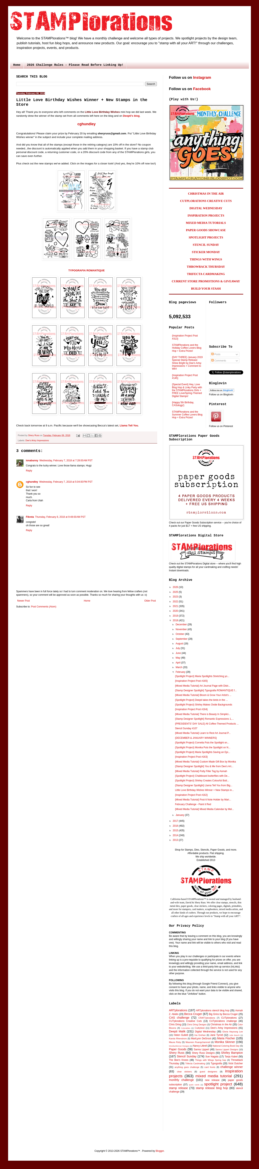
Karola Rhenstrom (178, 1038)
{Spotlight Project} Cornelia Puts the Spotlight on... (202, 742)
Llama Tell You (129, 425)
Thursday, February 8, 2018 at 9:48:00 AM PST (60, 516)
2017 (176, 821)
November (182, 629)
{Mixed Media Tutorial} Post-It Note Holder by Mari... (203, 799)
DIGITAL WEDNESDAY (205, 208)
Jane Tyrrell (216, 1035)
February (181, 672)
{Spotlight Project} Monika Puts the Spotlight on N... (202, 747)
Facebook (202, 89)
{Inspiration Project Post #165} (191, 680)
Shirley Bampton (232, 1052)
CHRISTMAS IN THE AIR (206, 193)
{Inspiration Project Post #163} (191, 756)
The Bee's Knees (178, 1060)
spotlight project (218, 1084)
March (179, 667)
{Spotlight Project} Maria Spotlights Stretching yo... (202, 676)
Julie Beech (234, 1035)
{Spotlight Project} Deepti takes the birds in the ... (201, 700)
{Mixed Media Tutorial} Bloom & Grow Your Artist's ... (203, 695)
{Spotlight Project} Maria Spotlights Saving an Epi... (202, 752)
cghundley (86, 124)
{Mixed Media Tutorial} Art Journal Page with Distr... (202, 685)
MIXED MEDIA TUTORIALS (206, 222)
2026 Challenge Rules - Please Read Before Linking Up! (75, 65)
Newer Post (23, 600)
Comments (218, 360)
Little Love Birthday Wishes (102, 111)
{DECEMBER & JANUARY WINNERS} (196, 738)
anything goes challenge (187, 1067)
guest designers (208, 1071)
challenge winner (231, 1067)
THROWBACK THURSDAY (206, 266)
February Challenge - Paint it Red (193, 804)
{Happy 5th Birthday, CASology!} (183, 404)
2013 (176, 840)
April (178, 662)
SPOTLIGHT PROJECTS (206, 237)
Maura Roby (175, 1042)
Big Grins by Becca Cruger (223, 1014)
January (180, 815)
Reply (29, 470)
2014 (176, 835)
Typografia (216, 1063)
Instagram (202, 77)
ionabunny (32, 460)
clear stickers (184, 1071)
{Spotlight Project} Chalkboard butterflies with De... (202, 775)
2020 (176, 610)
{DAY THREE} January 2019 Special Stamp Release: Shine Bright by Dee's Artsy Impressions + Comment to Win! (187, 363)
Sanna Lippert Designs (226, 1049)
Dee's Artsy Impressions (37, 440)
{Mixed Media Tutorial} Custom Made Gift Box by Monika (205, 761)
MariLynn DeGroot (201, 1038)
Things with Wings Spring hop (210, 1060)
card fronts (209, 1067)
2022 (176, 601)
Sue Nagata (212, 1056)
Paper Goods (177, 1049)
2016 (176, 825)
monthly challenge (181, 1080)
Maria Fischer (226, 1038)
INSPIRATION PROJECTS (206, 215)
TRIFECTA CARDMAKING (206, 274)
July (178, 648)
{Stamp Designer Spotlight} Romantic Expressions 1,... (204, 718)
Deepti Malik (177, 1031)
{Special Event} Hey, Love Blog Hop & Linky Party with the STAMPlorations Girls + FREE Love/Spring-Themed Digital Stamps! (187, 390)
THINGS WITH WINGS (206, 259)
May (178, 657)
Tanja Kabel (231, 1056)
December (182, 624)
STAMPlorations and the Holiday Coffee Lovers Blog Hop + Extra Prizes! (186, 348)
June (179, 653)
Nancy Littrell (200, 1045)
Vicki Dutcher (235, 1063)
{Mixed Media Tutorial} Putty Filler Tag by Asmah (201, 771)
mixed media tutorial (213, 1076)
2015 (176, 830)
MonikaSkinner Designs (179, 1046)
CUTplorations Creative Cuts (185, 1021)
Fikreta (30, 516)
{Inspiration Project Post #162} (191, 795)
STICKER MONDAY (206, 252)
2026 (176, 587)
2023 (176, 596)
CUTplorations (229, 1017)
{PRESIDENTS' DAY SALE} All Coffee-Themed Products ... (207, 723)
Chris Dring (175, 1024)
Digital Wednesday (205, 1031)
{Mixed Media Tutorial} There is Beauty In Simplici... (202, 714)
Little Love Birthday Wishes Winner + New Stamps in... (204, 790)
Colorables (185, 1028)
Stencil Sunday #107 (186, 728)
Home (16, 65)
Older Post (150, 600)
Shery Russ (176, 1052)
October (180, 634)
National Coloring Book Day (226, 1046)
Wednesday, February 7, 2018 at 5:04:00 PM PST (65, 481)
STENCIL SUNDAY (206, 244)
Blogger (160, 1151)
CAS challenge (179, 1017)
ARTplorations (178, 1010)
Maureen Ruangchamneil (198, 1042)
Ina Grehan (200, 1035)
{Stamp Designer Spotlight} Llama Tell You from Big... (203, 785)
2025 (176, 592)
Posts (215, 354)
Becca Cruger (193, 1014)
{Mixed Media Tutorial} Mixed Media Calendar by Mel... (204, 809)
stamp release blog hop (212, 1088)
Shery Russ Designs (203, 1052)
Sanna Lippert (201, 1049)
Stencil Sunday (186, 1056)
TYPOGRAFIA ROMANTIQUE (86, 270)
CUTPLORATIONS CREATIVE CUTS (206, 201)
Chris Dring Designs (197, 1024)
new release (212, 1080)
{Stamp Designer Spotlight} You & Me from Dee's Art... (204, 766)
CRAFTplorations (206, 1018)
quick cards (194, 1085)
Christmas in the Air (221, 1024)
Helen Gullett (181, 1035)
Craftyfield (200, 1028)
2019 (176, 615)
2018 (176, 620)
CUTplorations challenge (223, 1021)
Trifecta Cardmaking (195, 1063)
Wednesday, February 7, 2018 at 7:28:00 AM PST (66, 460)
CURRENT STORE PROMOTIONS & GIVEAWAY (206, 281)
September (182, 638)
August (180, 643)
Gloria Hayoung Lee (232, 1031)
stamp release (178, 1088)
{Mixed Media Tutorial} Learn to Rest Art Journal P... (203, 733)
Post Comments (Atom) (43, 606)
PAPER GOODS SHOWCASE (206, 230)
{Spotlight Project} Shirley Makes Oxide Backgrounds (203, 704)
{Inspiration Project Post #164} (191, 709)
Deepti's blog (131, 115)
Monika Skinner (225, 1042)
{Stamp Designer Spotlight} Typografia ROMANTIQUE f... (206, 690)
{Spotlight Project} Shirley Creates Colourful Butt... (202, 780)
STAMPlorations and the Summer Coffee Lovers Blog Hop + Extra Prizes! (187, 414)
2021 (176, 606)
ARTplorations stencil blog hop (212, 1010)
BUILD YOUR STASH (206, 288)
